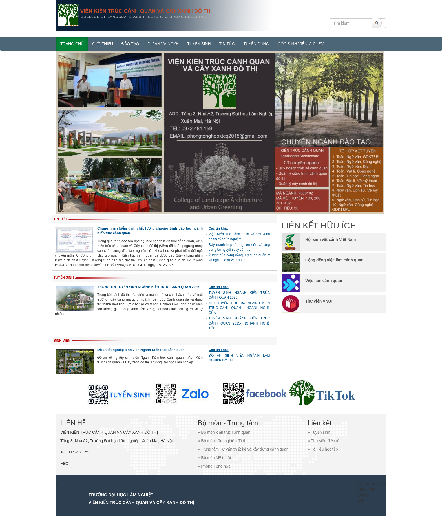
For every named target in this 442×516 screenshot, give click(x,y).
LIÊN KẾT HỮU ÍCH (319, 225)
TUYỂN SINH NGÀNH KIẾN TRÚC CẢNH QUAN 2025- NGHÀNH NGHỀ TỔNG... (239, 323)
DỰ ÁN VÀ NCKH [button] (163, 43)
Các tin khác (219, 228)
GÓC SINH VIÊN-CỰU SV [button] (301, 43)
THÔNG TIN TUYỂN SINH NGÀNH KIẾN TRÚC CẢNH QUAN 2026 (148, 287)
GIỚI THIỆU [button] (102, 43)
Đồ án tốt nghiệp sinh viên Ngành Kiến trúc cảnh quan (141, 350)
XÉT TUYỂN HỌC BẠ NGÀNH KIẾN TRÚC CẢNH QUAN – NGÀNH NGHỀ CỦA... (239, 308)
